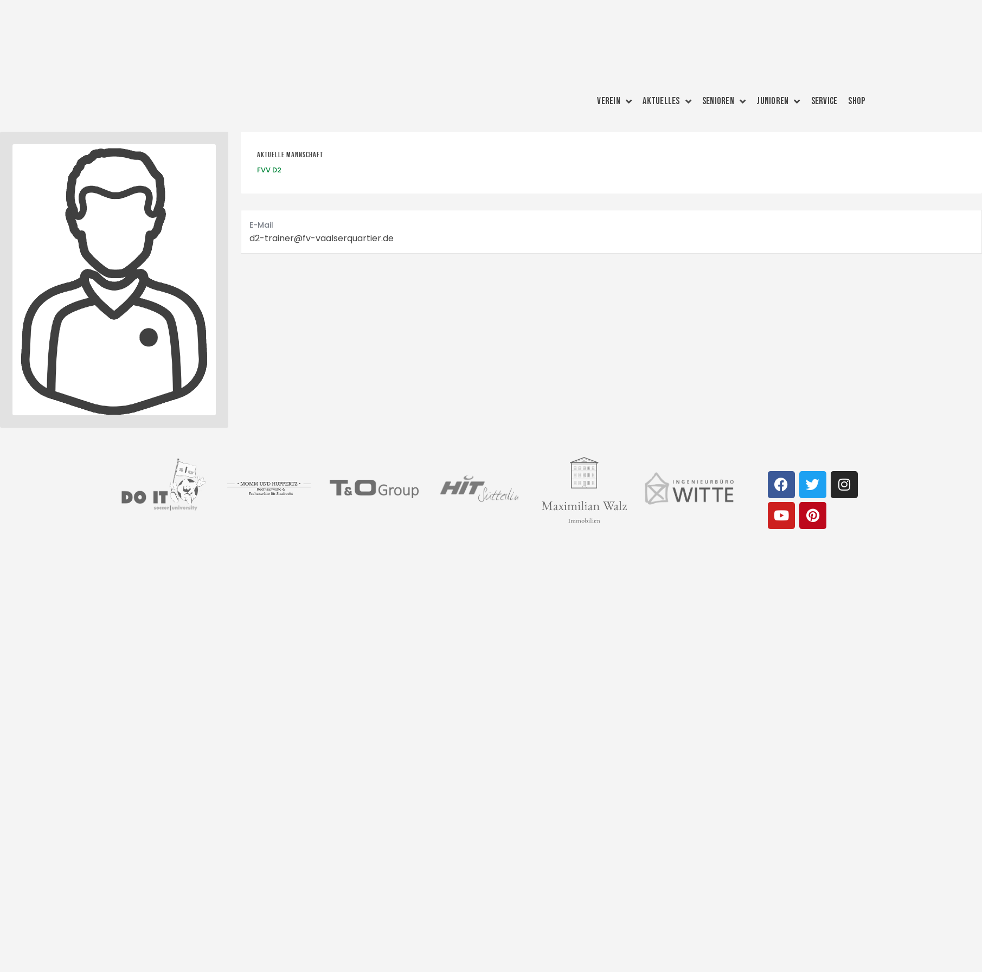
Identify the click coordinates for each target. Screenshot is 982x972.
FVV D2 (269, 170)
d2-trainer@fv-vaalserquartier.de (321, 238)
